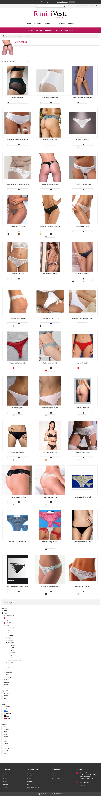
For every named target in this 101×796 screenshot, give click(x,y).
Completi (10, 633)
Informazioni (32, 769)
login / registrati (83, 5)
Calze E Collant (10, 623)
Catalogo (6, 769)
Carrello (94, 5)
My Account (50, 23)
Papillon (6, 750)
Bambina (58, 30)
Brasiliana (12, 645)
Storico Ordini (55, 779)
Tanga (11, 657)
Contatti (71, 23)
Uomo (30, 30)
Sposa (9, 667)
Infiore (5, 731)
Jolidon (6, 736)
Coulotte (12, 647)
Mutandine (19, 36)
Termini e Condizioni (33, 788)
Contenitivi (11, 635)
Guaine (12, 650)
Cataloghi (61, 23)
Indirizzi (54, 776)
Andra (5, 727)
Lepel (5, 741)
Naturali (7, 714)
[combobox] (19, 61)
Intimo (13, 36)
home (29, 23)
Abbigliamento (10, 615)
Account (54, 773)
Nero (6, 716)
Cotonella (6, 729)
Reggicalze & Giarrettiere (14, 660)
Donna (39, 30)
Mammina (8, 670)
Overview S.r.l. (58, 795)
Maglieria (10, 640)
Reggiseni (10, 662)
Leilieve (6, 739)
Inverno (6, 695)
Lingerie (10, 638)
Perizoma (27, 36)
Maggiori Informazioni (62, 2)
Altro (7, 620)
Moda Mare (9, 672)
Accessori (8, 618)
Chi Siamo (38, 23)
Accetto (72, 2)
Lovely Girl (6, 746)
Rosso (7, 718)
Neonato (69, 30)
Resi (28, 785)
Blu (6, 711)
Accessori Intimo (12, 628)
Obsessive (6, 748)
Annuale (6, 693)
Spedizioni (30, 782)
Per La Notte (9, 677)
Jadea (5, 734)
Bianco (7, 709)
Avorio (7, 706)
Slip (11, 655)
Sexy (9, 665)
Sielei (5, 753)
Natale (7, 675)
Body (9, 630)
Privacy (29, 779)
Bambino (48, 30)
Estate (5, 698)
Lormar (6, 743)
